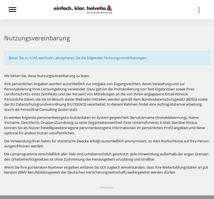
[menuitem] (201, 9)
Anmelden (106, 187)
